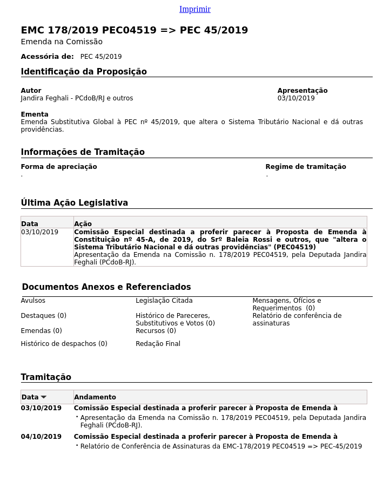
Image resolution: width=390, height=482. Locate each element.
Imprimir (195, 8)
